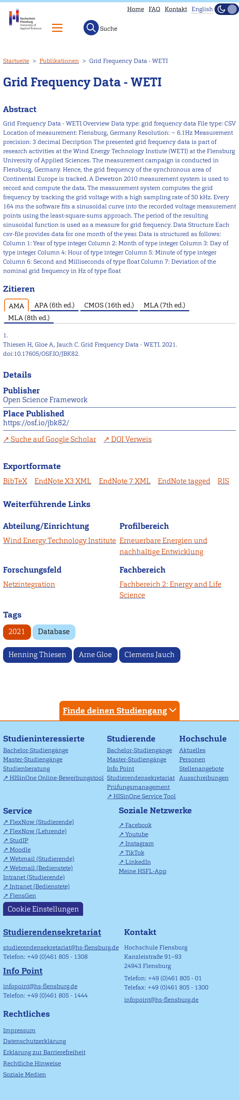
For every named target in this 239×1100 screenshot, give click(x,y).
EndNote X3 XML (62, 481)
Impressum (19, 1030)
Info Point (120, 769)
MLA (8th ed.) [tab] (29, 317)
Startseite (16, 61)
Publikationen (59, 61)
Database (54, 631)
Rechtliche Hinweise (32, 1063)
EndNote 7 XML (125, 481)
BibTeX (15, 481)
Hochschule (203, 738)
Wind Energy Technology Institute (59, 540)
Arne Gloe (95, 654)
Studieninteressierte (44, 738)
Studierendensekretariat (141, 778)
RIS (223, 481)
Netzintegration (29, 584)
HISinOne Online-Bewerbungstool (57, 778)
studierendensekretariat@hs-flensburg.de (61, 947)
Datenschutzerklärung (34, 1041)
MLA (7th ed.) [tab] (164, 305)
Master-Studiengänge (32, 759)
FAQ (154, 9)
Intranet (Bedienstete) (40, 886)
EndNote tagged (184, 481)
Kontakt (176, 9)
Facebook (138, 825)
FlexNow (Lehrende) (38, 831)
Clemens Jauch (149, 654)
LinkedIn (138, 862)
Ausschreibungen (204, 778)
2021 (16, 631)
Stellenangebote (201, 769)
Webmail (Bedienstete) (41, 868)
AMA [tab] (16, 305)
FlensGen (23, 896)
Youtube (136, 834)
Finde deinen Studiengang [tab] (120, 710)
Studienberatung (26, 769)
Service (17, 810)
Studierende (131, 738)
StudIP (19, 840)
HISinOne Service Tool (144, 796)
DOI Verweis (131, 439)
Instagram (139, 843)
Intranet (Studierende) (34, 877)
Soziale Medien (24, 1074)
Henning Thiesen (37, 654)
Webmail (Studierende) (42, 859)
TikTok (134, 853)
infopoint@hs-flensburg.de (40, 986)
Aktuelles (192, 750)
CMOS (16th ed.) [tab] (109, 305)
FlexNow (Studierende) (42, 822)
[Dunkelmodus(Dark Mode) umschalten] (226, 9)
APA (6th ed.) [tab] (54, 305)
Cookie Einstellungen (43, 908)
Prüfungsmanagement (138, 787)
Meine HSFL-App (143, 871)
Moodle (20, 850)
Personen (192, 759)
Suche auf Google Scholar (53, 439)
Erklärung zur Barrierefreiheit (44, 1052)
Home (135, 9)
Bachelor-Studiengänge (35, 750)
